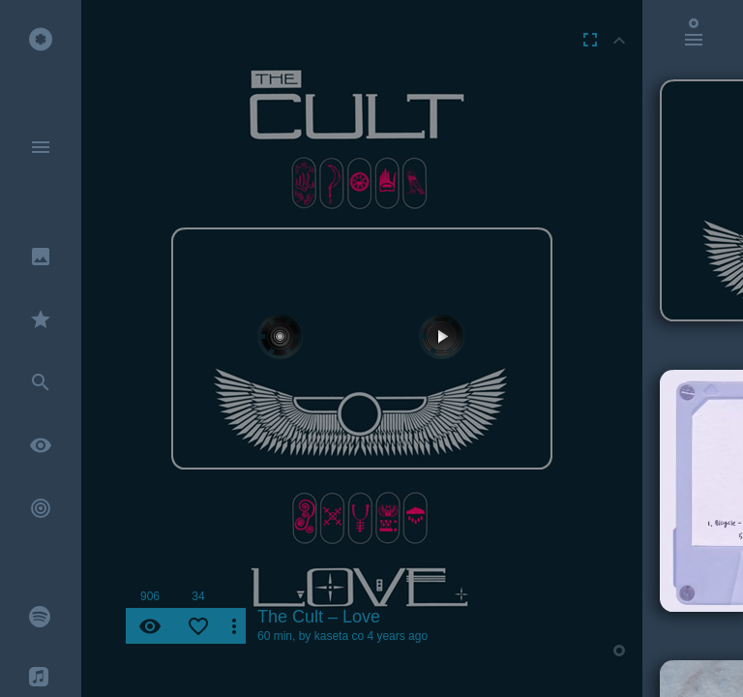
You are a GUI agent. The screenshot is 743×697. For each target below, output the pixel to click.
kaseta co (339, 636)
